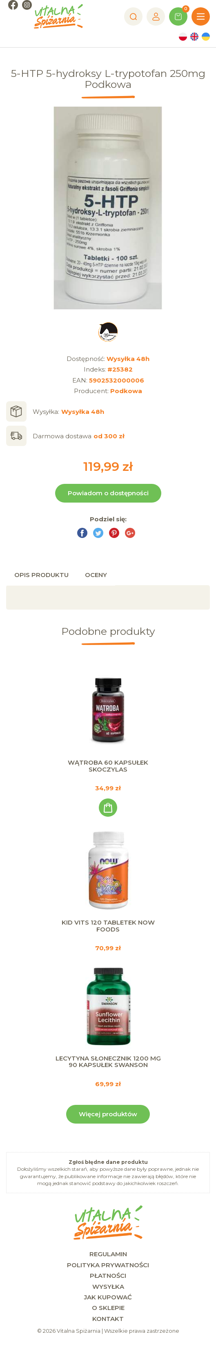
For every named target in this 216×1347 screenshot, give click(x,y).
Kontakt (108, 1319)
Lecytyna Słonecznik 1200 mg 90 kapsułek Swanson (108, 1061)
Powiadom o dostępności (108, 493)
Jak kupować (108, 1297)
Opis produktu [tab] (41, 575)
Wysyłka (108, 1286)
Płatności (108, 1275)
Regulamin (108, 1254)
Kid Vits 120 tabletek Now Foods (108, 925)
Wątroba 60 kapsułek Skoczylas (108, 766)
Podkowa (126, 391)
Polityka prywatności (108, 1265)
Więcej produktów (108, 1114)
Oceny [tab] (96, 575)
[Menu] (201, 16)
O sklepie (108, 1308)
